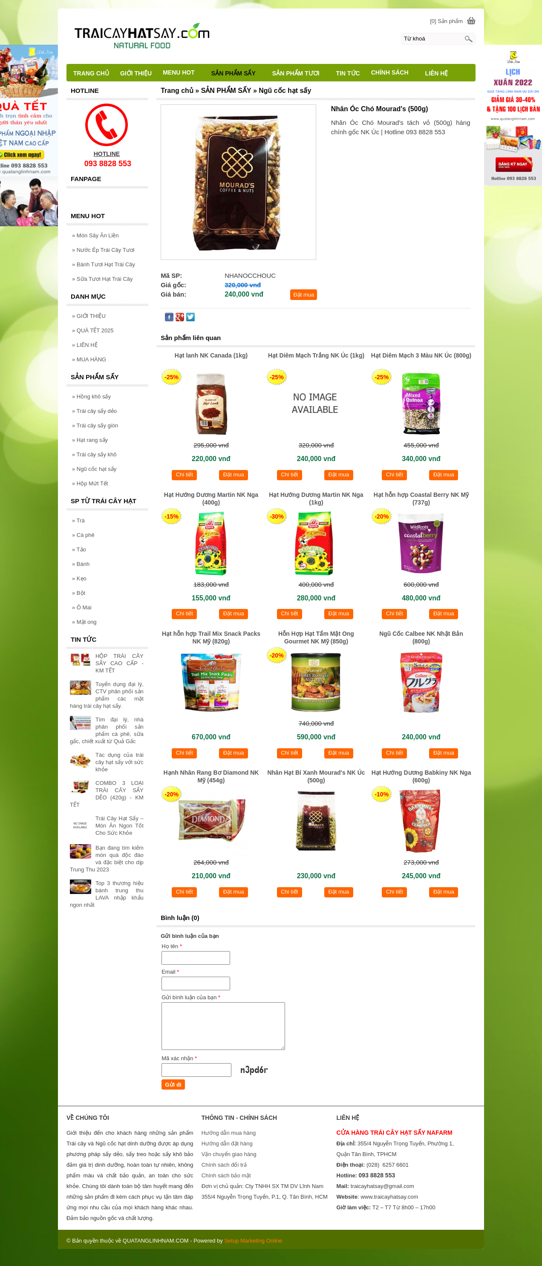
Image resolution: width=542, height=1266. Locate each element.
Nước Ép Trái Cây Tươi (103, 250)
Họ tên (171, 946)
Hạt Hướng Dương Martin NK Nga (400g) (211, 498)
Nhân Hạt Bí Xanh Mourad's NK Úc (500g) (316, 776)
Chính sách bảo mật (226, 1175)
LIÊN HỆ (85, 345)
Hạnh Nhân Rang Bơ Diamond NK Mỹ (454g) (211, 776)
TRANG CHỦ (91, 73)
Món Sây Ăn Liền (95, 235)
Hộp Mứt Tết (90, 483)
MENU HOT (182, 72)
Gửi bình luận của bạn (190, 997)
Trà (78, 520)
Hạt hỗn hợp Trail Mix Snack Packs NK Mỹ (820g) (211, 637)
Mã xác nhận (179, 1058)
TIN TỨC (348, 73)
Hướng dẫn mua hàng (229, 1133)
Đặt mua (303, 294)
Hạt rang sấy (90, 440)
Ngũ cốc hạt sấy (94, 469)
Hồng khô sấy (91, 396)
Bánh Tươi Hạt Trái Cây (103, 264)
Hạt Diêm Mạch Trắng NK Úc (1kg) (316, 355)
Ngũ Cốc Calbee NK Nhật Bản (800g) (421, 637)
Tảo (79, 549)
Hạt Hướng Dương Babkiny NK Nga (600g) (421, 776)
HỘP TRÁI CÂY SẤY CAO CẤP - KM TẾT (119, 663)
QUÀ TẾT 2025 (93, 330)
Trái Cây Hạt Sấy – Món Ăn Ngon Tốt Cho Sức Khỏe (119, 825)
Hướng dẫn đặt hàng (227, 1143)
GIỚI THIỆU (89, 316)
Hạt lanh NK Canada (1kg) (211, 355)
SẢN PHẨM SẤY (237, 73)
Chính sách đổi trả (224, 1165)
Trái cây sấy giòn (95, 425)
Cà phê (83, 535)
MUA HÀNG (89, 359)
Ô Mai (82, 607)
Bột (78, 593)
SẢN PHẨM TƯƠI (299, 73)
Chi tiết (184, 474)
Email (170, 972)
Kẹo (79, 578)
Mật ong (84, 622)
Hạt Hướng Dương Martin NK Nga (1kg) (316, 498)
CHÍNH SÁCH (393, 72)
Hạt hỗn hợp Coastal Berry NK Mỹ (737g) (421, 498)
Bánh (80, 564)
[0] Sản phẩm (446, 21)
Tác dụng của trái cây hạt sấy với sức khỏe (119, 762)
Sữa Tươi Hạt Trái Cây (102, 279)
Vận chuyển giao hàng (229, 1154)
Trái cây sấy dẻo (94, 411)
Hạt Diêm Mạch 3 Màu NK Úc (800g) (421, 355)
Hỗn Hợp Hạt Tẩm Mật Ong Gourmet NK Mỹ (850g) (316, 637)
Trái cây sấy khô (94, 454)
